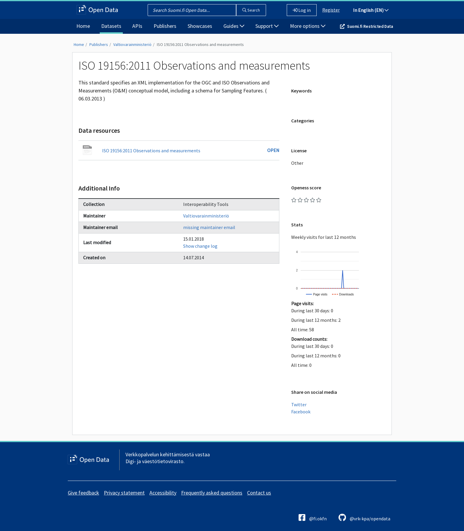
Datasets (111, 26)
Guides (233, 26)
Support (267, 26)
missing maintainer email (209, 227)
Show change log (200, 246)
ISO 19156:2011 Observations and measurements (200, 44)
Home (83, 26)
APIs (137, 26)
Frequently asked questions (211, 492)
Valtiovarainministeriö (132, 44)
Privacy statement (124, 492)
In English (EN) (371, 10)
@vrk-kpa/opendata (364, 518)
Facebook (300, 412)
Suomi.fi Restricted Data (370, 26)
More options (308, 26)
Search (251, 10)
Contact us (259, 492)
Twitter (299, 404)
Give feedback (83, 492)
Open (273, 150)
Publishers (165, 26)
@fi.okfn (313, 518)
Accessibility (162, 492)
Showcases (200, 26)
